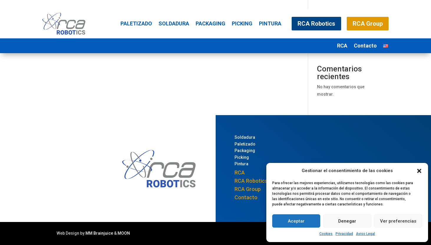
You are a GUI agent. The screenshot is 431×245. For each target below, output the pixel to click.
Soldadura (173, 23)
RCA (342, 46)
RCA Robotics (316, 23)
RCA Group (368, 23)
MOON (124, 233)
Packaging (210, 23)
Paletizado (136, 23)
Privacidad (344, 234)
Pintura (270, 23)
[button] (419, 171)
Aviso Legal (365, 234)
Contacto (365, 46)
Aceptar (296, 221)
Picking (242, 23)
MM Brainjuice (99, 233)
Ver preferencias (398, 221)
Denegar (347, 221)
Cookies (326, 234)
